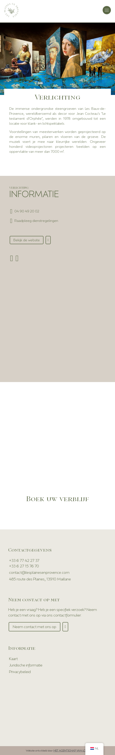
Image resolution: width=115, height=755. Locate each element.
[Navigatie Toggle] (107, 10)
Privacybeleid (20, 671)
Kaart (13, 658)
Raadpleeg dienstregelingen (36, 220)
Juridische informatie (25, 665)
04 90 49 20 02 (26, 211)
